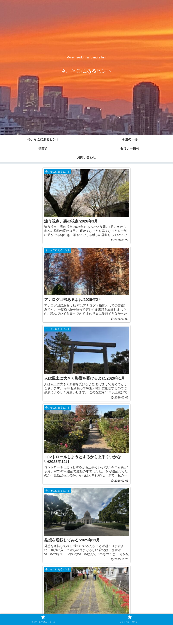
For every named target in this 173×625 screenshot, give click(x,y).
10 (104, 572)
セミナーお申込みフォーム (45, 610)
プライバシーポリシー (128, 610)
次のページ (86, 554)
